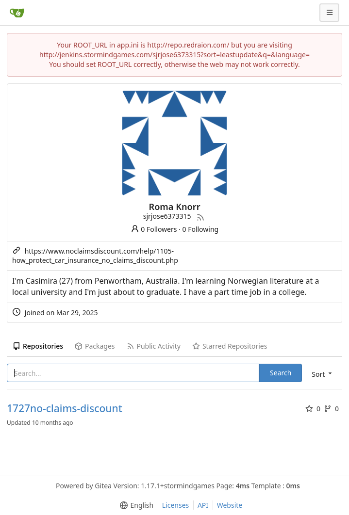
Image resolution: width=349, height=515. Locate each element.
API (203, 505)
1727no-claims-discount (64, 408)
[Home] (17, 12)
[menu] (322, 373)
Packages (95, 346)
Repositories (38, 346)
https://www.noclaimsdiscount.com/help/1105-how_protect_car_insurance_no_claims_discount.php (95, 255)
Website (230, 505)
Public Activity (154, 346)
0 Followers (154, 229)
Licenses (175, 505)
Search (280, 372)
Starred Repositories (229, 346)
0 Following (201, 229)
